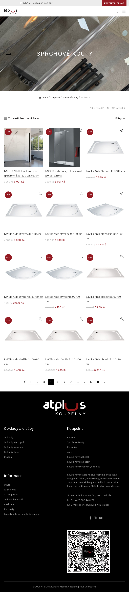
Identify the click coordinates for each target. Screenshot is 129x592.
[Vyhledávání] (116, 11)
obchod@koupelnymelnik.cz (94, 504)
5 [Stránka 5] (57, 381)
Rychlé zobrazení (40, 131)
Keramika (72, 447)
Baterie (71, 437)
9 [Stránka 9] (84, 381)
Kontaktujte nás (114, 3)
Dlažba (8, 457)
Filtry (118, 118)
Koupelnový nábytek (78, 457)
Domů (45, 97)
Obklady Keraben (13, 447)
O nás (7, 484)
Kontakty (9, 509)
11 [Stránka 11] (98, 381)
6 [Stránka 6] (64, 381)
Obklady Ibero (11, 452)
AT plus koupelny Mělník (54, 586)
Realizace (9, 504)
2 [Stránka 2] (37, 381)
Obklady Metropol (14, 442)
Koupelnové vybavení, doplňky (83, 466)
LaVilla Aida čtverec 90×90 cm (63, 233)
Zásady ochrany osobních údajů (21, 514)
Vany (69, 452)
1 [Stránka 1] (30, 381)
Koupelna (55, 97)
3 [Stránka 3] (44, 381)
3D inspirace (11, 494)
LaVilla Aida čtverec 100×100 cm (105, 171)
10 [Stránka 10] (91, 381)
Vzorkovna (10, 489)
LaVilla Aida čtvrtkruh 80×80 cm (23, 296)
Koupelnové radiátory (78, 461)
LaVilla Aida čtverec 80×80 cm (22, 233)
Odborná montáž (13, 499)
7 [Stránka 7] (71, 381)
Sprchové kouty (70, 97)
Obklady (8, 437)
